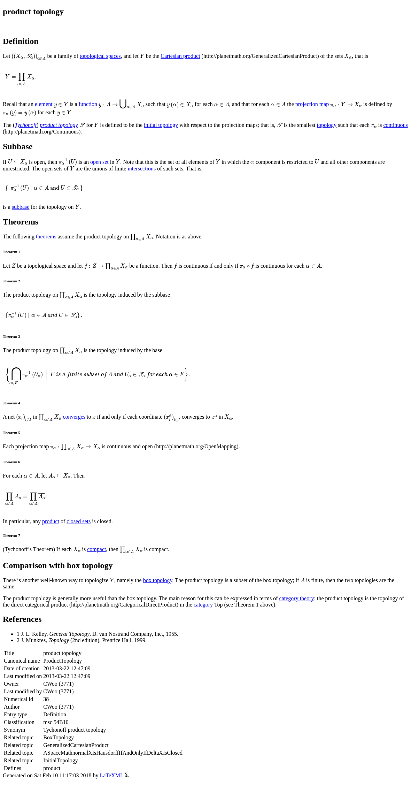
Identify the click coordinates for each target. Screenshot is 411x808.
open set (99, 162)
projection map (312, 104)
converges (74, 417)
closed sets (79, 521)
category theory (296, 598)
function (88, 104)
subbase (21, 207)
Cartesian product (180, 56)
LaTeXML (114, 775)
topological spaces (100, 56)
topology (326, 125)
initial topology (161, 125)
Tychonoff (26, 125)
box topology (157, 580)
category (203, 605)
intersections (141, 168)
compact (96, 549)
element (44, 104)
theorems (46, 236)
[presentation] (28, 57)
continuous (395, 125)
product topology (59, 125)
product (50, 521)
